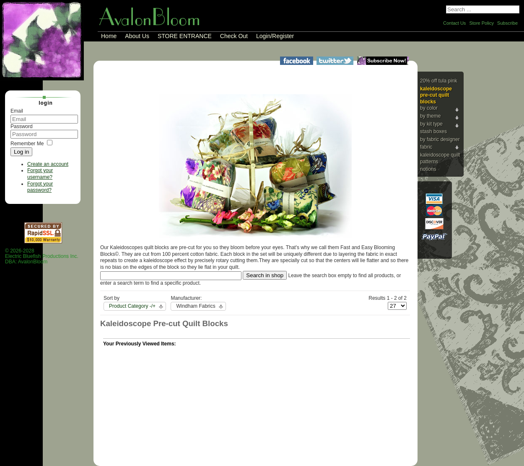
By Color (429, 108)
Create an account (47, 164)
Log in (21, 152)
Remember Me (27, 144)
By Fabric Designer (440, 139)
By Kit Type (431, 124)
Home (109, 36)
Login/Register (275, 36)
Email (16, 111)
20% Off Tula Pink (438, 81)
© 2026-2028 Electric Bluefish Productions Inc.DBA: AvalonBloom (41, 256)
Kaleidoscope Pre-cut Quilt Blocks (436, 95)
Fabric (426, 147)
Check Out (234, 36)
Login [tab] (42, 102)
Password (21, 126)
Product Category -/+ (132, 306)
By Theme (430, 116)
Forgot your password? (40, 187)
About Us (137, 36)
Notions (428, 169)
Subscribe (507, 23)
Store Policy (481, 23)
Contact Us (454, 23)
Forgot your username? (40, 173)
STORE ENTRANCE (185, 36)
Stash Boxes (433, 131)
